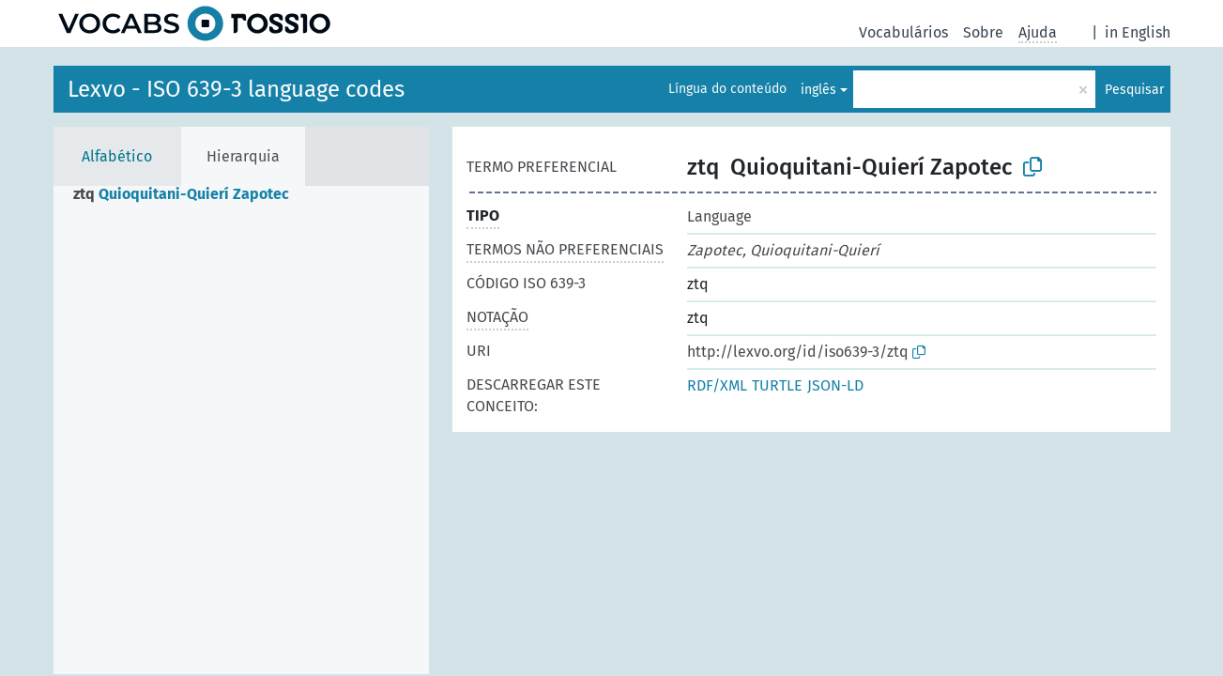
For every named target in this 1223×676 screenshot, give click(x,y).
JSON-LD (835, 385)
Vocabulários (903, 32)
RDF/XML (717, 385)
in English (1137, 32)
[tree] (241, 430)
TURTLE (777, 385)
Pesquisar (1134, 90)
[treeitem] (189, 194)
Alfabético (117, 156)
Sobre (983, 32)
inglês (818, 90)
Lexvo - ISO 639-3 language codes (236, 89)
